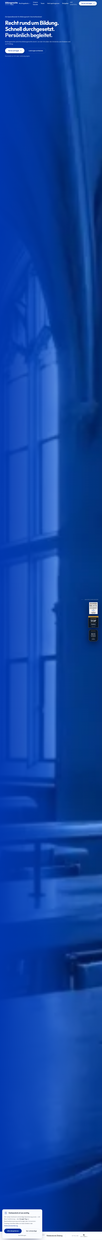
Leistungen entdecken (36, 51)
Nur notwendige (31, 1231)
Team (42, 3)
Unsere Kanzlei (35, 3)
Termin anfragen (88, 3)
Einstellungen (22, 1235)
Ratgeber (65, 3)
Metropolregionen (53, 3)
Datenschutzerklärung (11, 1226)
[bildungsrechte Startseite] (11, 3)
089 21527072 (73, 3)
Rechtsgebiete (24, 3)
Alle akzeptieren (13, 1231)
